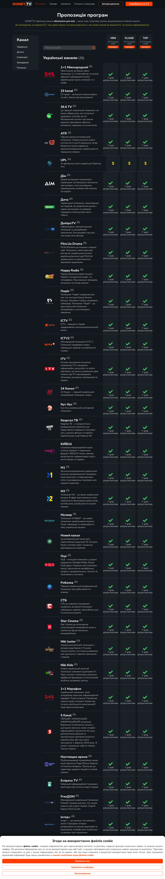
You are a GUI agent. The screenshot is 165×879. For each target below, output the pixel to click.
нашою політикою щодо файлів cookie (73, 855)
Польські (21, 67)
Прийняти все (82, 861)
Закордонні (23, 62)
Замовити (113, 47)
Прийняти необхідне (82, 867)
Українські (22, 46)
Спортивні (22, 57)
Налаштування (82, 873)
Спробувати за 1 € (139, 3)
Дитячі (20, 52)
